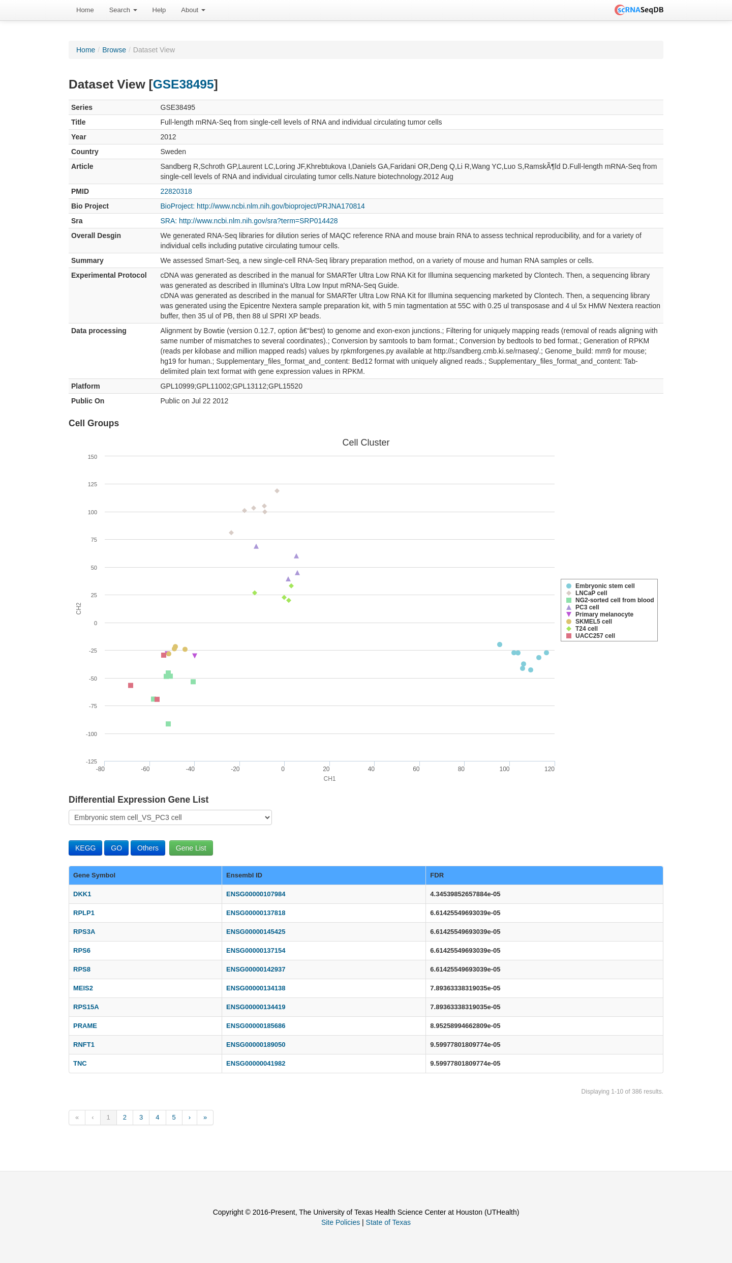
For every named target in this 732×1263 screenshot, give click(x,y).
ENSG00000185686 (255, 1026)
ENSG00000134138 (255, 988)
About (193, 10)
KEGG (85, 848)
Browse (114, 50)
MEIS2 (83, 988)
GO (116, 848)
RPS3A (84, 931)
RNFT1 (84, 1044)
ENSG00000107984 (255, 894)
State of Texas (388, 1222)
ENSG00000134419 (255, 1007)
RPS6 (81, 950)
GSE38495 (183, 84)
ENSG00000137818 (255, 913)
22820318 (176, 191)
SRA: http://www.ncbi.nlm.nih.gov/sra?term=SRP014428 (249, 221)
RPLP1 (84, 913)
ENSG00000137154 (255, 950)
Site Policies (340, 1222)
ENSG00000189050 (255, 1044)
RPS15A (86, 1007)
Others (148, 848)
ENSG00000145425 (255, 931)
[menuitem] (85, 10)
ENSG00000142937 (255, 969)
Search (123, 10)
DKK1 (82, 894)
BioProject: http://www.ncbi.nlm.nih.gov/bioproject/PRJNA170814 (263, 206)
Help (159, 10)
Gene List (191, 848)
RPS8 (81, 969)
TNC (80, 1063)
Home (85, 10)
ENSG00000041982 (255, 1063)
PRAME (85, 1026)
